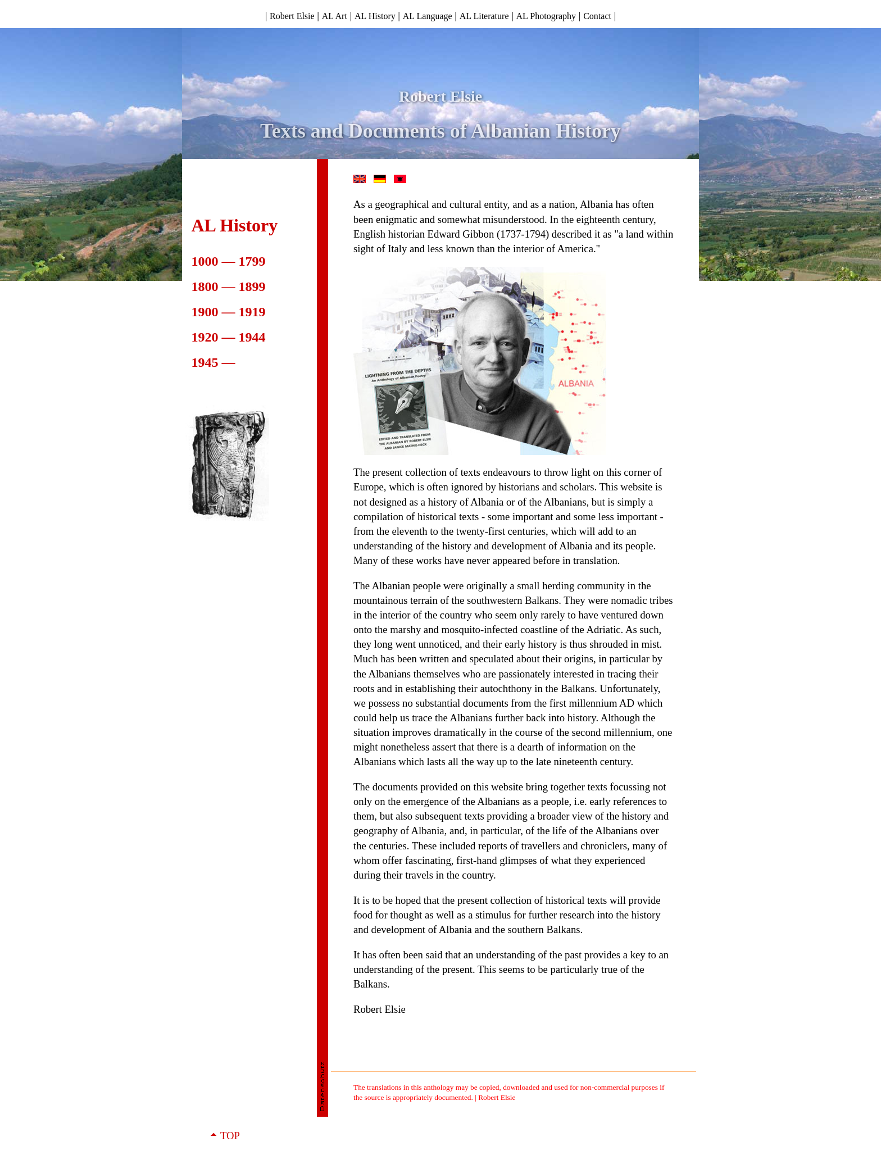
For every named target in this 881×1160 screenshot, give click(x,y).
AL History (375, 16)
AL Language (427, 16)
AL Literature (484, 16)
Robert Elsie (292, 16)
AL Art (334, 16)
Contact (597, 16)
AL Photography (546, 16)
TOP (230, 1135)
